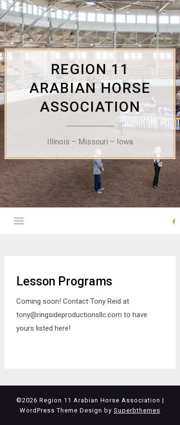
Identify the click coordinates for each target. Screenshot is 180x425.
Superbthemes (137, 410)
